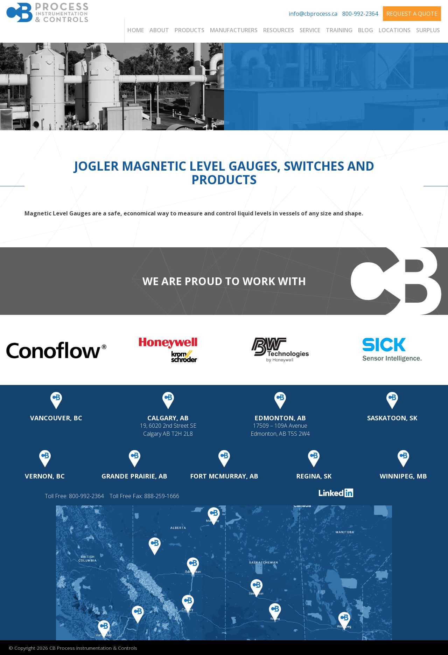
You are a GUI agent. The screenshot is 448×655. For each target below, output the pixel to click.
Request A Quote (412, 14)
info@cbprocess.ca (313, 14)
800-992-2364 (360, 14)
